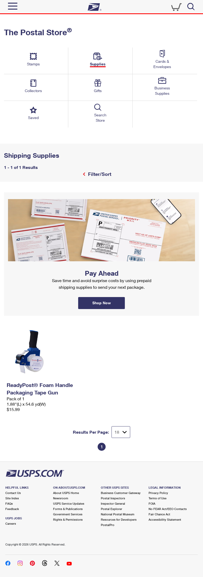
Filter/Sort (99, 174)
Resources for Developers (119, 519)
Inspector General (113, 503)
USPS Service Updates (68, 503)
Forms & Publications (68, 509)
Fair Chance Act (159, 514)
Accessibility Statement (165, 519)
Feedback (12, 509)
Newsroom (60, 498)
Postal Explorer (111, 509)
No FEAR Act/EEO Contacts (168, 509)
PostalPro (107, 525)
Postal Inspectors (113, 498)
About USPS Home (66, 493)
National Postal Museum (117, 514)
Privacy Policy (158, 493)
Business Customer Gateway (121, 493)
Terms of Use (157, 498)
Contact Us (13, 493)
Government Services (67, 514)
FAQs (9, 503)
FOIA (152, 503)
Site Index (12, 498)
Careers (10, 523)
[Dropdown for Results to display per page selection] (121, 432)
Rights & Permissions (68, 519)
